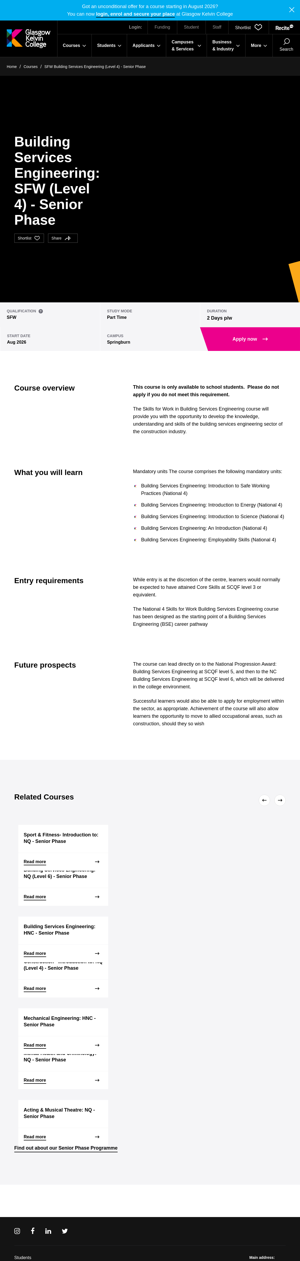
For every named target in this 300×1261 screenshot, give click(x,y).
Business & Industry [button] (226, 45)
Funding (162, 27)
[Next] (279, 800)
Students (22, 1257)
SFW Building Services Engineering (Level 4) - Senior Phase (95, 66)
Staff (217, 27)
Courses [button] (74, 46)
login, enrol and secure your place (135, 14)
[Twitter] (65, 1231)
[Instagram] (17, 1231)
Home (12, 66)
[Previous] (265, 800)
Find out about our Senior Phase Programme (66, 1148)
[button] (249, 27)
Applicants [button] (146, 46)
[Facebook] (33, 1231)
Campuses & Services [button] (186, 45)
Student (191, 27)
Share (61, 238)
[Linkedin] (48, 1231)
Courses (30, 66)
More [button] (259, 46)
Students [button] (109, 46)
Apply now (250, 339)
